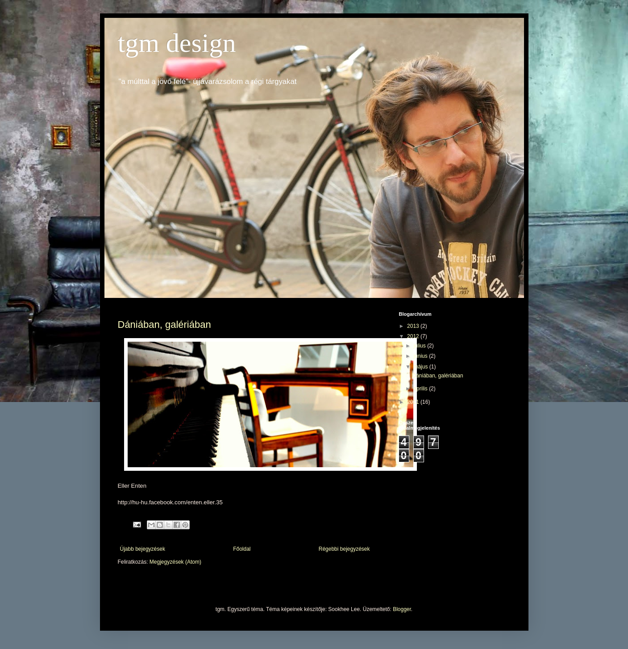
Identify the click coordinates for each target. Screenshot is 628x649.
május (421, 367)
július (420, 346)
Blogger (402, 609)
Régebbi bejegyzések (344, 549)
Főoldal (241, 549)
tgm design (177, 43)
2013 (413, 326)
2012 (413, 336)
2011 (413, 402)
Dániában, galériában (164, 324)
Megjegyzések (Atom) (175, 562)
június (421, 356)
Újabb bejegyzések (142, 549)
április (421, 388)
